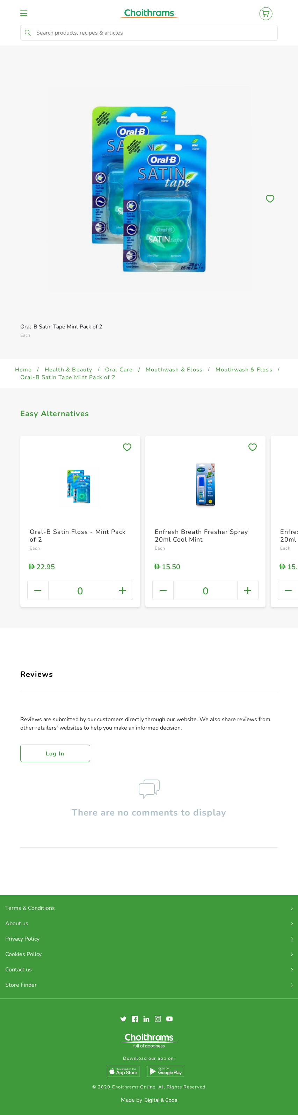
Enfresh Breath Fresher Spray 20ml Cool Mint (201, 536)
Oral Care (119, 370)
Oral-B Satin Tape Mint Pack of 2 (68, 377)
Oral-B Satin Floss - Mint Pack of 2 (78, 536)
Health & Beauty (69, 370)
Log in (55, 754)
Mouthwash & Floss (174, 370)
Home (23, 370)
